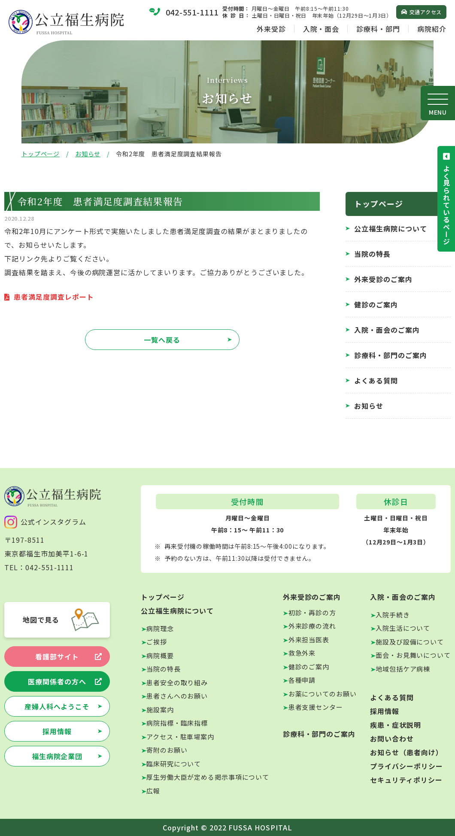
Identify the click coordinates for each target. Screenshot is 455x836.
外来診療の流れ (312, 625)
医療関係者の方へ (57, 681)
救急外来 (302, 652)
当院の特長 (372, 254)
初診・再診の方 (312, 612)
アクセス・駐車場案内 (180, 736)
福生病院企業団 (57, 756)
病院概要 (160, 655)
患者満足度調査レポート (54, 297)
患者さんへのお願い (177, 695)
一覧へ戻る (162, 339)
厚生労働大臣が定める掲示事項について (207, 776)
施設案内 (160, 709)
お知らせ (87, 153)
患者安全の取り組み (177, 682)
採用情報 (57, 731)
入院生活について (403, 627)
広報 (153, 790)
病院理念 (160, 628)
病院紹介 (431, 29)
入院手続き (393, 614)
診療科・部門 (378, 29)
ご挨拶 (156, 641)
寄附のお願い (166, 749)
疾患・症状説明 (395, 725)
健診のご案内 (376, 304)
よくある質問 (376, 380)
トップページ (40, 153)
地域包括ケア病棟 (403, 668)
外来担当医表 (308, 639)
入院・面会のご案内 (387, 330)
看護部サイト (57, 656)
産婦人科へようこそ (57, 706)
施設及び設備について (410, 641)
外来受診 (271, 29)
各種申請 (302, 679)
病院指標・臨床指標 (177, 722)
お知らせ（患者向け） (406, 752)
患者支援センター (315, 706)
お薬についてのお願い (322, 693)
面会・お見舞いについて (413, 655)
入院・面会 (321, 29)
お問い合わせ (392, 738)
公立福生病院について (390, 228)
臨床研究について (173, 763)
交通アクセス (426, 11)
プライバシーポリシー (406, 766)
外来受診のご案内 (383, 279)
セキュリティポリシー (406, 780)
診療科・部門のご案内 (390, 355)
